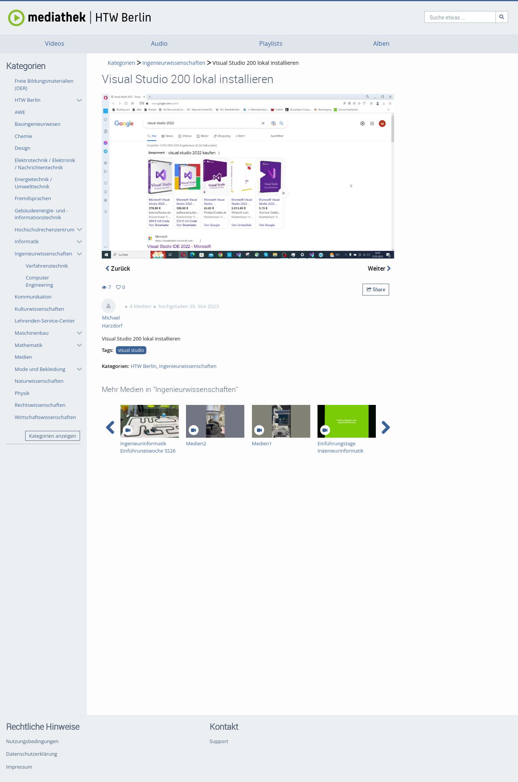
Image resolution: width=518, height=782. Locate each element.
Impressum (19, 766)
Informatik (27, 241)
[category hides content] (77, 100)
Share (376, 289)
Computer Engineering (39, 281)
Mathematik (29, 345)
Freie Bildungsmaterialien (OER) (44, 84)
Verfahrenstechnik (47, 265)
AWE (20, 112)
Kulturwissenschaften (39, 308)
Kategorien (121, 62)
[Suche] (469, 17)
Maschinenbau (32, 332)
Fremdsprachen (33, 198)
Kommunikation (33, 296)
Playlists (270, 44)
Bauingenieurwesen (38, 123)
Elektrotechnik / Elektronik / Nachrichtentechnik (45, 164)
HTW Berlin (28, 99)
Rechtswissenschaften (40, 404)
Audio (159, 44)
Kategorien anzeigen (52, 435)
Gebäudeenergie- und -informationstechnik (41, 214)
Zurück (118, 268)
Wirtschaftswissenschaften (45, 417)
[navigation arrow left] (110, 427)
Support (219, 741)
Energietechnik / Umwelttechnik (33, 183)
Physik (22, 393)
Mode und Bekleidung (40, 369)
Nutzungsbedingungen (32, 741)
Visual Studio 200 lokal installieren (256, 62)
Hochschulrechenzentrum (45, 229)
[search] (427, 17)
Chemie (23, 136)
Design (22, 148)
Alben (381, 44)
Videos (54, 44)
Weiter (379, 268)
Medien (23, 356)
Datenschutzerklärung (31, 753)
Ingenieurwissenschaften (43, 253)
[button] (46, 100)
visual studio (131, 350)
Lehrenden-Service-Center (45, 320)
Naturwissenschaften (39, 380)
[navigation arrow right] (385, 427)
